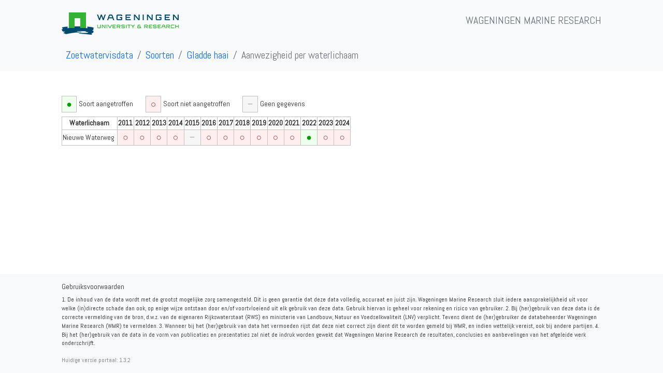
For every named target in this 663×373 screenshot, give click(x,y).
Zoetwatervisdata (99, 55)
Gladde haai (207, 55)
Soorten (160, 55)
